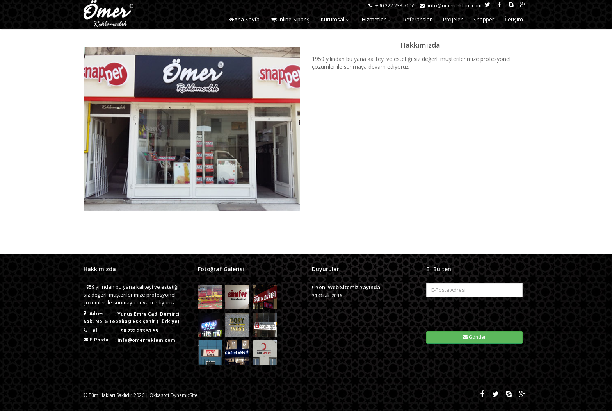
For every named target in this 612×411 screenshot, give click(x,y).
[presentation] (474, 313)
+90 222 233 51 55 (137, 330)
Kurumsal (335, 19)
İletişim (514, 19)
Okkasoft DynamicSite (173, 395)
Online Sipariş (290, 19)
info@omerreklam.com (146, 340)
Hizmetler (376, 19)
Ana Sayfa (244, 19)
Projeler (453, 19)
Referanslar (417, 19)
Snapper (483, 19)
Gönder (474, 337)
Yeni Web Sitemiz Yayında (363, 292)
